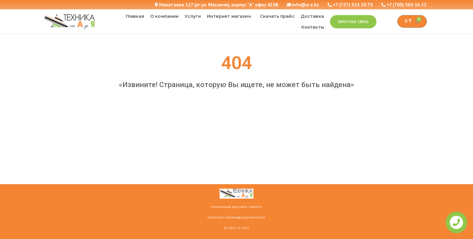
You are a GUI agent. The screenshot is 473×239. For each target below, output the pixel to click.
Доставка (312, 16)
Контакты (312, 27)
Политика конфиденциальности (236, 217)
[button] (353, 21)
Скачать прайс (277, 16)
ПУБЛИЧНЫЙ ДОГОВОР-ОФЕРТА (236, 207)
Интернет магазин (230, 16)
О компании (164, 16)
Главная (135, 16)
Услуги (193, 16)
